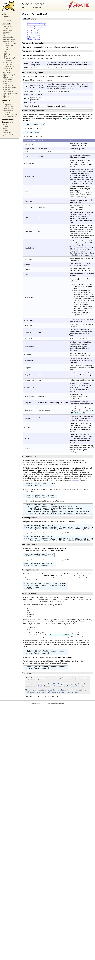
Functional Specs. (8, 134)
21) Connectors (7, 64)
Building (5, 124)
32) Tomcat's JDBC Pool (10, 93)
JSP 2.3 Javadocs (8, 110)
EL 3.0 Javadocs (7, 112)
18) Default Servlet (8, 59)
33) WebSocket (7, 95)
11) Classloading (8, 45)
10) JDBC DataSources (9, 43)
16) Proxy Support (8, 55)
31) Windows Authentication (8, 90)
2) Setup (5, 28)
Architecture (7, 132)
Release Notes (7, 103)
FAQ (4, 18)
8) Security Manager (9, 40)
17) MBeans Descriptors (10, 57)
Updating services (33, 33)
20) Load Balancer (8, 62)
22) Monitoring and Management (9, 67)
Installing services (33, 31)
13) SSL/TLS (6, 49)
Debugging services (34, 37)
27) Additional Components (7, 79)
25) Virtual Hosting (9, 74)
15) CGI (5, 53)
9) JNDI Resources (8, 41)
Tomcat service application (36, 23)
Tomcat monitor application (37, 25)
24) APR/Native (7, 72)
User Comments (8, 20)
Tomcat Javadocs (8, 107)
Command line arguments (36, 27)
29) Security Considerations (8, 84)
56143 (77, 481)
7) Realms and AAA (9, 38)
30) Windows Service (9, 87)
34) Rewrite (6, 97)
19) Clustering (7, 61)
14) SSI (5, 51)
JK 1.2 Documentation (9, 116)
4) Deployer (6, 32)
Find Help (57, 694)
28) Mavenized (7, 82)
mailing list (39, 696)
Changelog (6, 126)
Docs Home (6, 16)
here (58, 700)
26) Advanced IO (8, 76)
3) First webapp (8, 30)
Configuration (7, 105)
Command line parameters (36, 29)
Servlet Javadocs (8, 108)
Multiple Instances (34, 39)
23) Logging (6, 70)
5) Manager (6, 34)
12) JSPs (5, 47)
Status (5, 128)
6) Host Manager (8, 36)
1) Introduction (7, 26)
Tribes (5, 136)
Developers (6, 130)
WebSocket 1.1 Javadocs (10, 114)
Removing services (34, 35)
